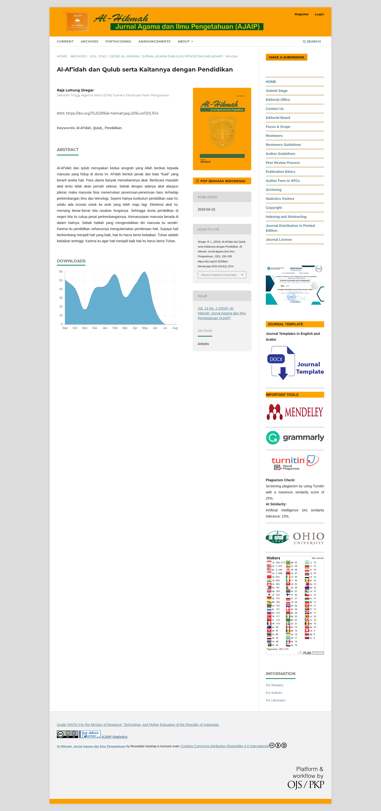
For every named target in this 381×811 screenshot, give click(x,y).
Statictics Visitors (280, 199)
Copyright (274, 208)
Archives (89, 41)
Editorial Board (278, 118)
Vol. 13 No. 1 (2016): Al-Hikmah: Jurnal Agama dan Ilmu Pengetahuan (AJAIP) (156, 56)
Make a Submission (286, 57)
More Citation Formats (218, 275)
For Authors (274, 693)
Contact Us (275, 109)
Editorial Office (278, 100)
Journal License (279, 239)
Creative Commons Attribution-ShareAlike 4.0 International (234, 745)
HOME (271, 82)
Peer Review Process (283, 163)
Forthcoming (118, 41)
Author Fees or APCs (283, 181)
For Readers (274, 685)
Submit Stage (276, 91)
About (184, 41)
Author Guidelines (280, 154)
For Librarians (275, 700)
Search (312, 41)
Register (302, 14)
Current (65, 41)
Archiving (274, 190)
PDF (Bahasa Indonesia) (222, 181)
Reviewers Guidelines (283, 145)
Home (62, 56)
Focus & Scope (278, 127)
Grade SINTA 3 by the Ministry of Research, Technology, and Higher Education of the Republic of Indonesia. (138, 725)
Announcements (154, 41)
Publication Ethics (280, 172)
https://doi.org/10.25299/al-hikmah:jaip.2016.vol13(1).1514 (112, 113)
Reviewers (274, 136)
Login (319, 14)
